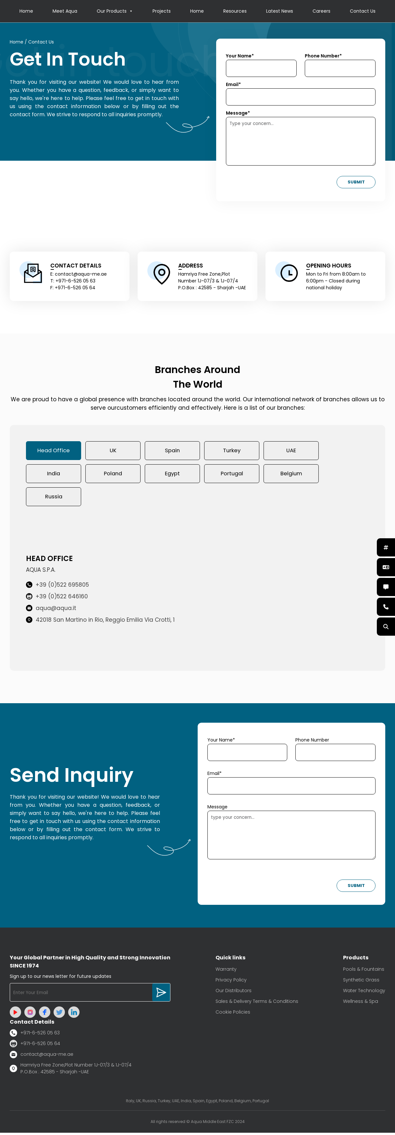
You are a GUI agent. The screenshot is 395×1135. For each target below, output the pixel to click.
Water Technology (364, 993)
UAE (291, 451)
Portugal (232, 475)
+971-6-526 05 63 (35, 1035)
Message (217, 809)
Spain (172, 451)
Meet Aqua (65, 11)
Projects (162, 11)
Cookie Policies (233, 1014)
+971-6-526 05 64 (35, 1046)
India (54, 475)
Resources (235, 11)
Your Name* (240, 56)
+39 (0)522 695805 (57, 587)
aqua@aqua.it (51, 610)
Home (26, 11)
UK (113, 451)
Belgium (291, 475)
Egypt (172, 475)
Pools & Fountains (363, 971)
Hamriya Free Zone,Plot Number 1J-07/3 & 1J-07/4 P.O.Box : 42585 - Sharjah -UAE (70, 1070)
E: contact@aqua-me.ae (78, 274)
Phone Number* (323, 56)
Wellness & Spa (360, 1003)
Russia (54, 499)
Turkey (232, 451)
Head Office (54, 451)
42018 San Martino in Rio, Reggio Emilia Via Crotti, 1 (100, 622)
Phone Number (312, 742)
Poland (113, 475)
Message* (238, 113)
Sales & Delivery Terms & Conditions (257, 1003)
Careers (321, 11)
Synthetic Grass (361, 982)
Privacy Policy (231, 982)
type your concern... (291, 837)
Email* (233, 84)
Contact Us (363, 11)
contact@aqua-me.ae (41, 1057)
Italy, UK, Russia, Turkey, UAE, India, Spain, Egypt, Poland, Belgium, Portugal (197, 1103)
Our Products (115, 11)
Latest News (279, 11)
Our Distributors (234, 993)
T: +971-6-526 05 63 (72, 281)
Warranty (226, 971)
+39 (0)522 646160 (57, 599)
